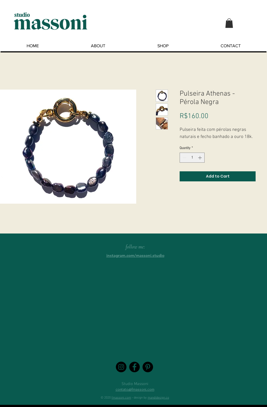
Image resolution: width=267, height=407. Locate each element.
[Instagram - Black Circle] (121, 367)
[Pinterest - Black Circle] (147, 367)
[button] (229, 23)
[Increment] (200, 157)
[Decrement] (183, 157)
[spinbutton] (192, 157)
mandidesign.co (158, 398)
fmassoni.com (121, 398)
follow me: (135, 247)
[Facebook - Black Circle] (134, 367)
